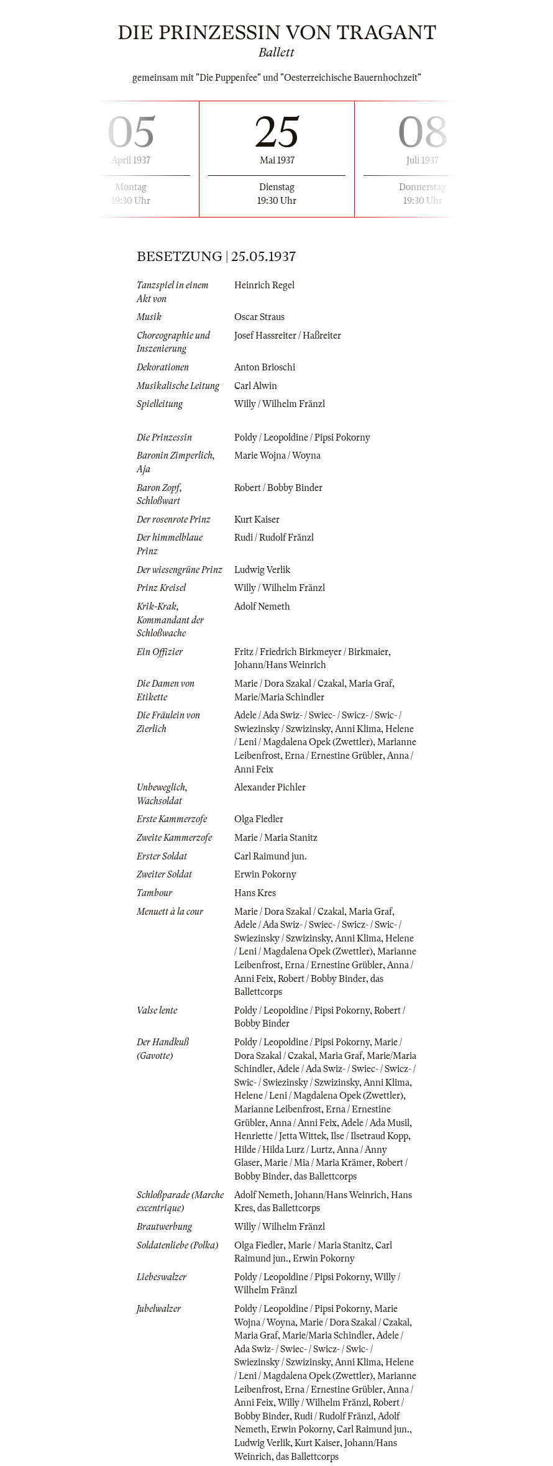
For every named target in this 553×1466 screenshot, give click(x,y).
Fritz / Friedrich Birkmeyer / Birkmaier (311, 652)
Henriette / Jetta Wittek (280, 1136)
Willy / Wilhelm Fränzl (279, 404)
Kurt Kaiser (257, 520)
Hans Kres (255, 893)
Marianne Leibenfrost (277, 1109)
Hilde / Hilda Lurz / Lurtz (283, 1150)
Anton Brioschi (264, 367)
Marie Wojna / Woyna (277, 455)
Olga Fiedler (258, 819)
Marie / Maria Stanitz (276, 838)
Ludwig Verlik (262, 570)
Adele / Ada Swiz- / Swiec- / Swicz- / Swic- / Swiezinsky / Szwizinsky (318, 1349)
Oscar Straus (259, 317)
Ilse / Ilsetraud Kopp (369, 1136)
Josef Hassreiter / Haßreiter (287, 336)
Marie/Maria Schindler (279, 697)
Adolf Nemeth (262, 607)
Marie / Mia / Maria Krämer (318, 1163)
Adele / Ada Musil (375, 1123)
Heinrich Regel (264, 285)
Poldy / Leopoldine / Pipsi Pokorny (302, 437)
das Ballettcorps (325, 1176)
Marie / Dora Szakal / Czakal (289, 684)
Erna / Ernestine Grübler (334, 756)
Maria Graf (370, 684)
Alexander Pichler (270, 787)
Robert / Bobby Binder (278, 488)
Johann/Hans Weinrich (280, 665)
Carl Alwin (255, 386)
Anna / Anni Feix (303, 1123)
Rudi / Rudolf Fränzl (274, 538)
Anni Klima (358, 729)
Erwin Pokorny (265, 874)
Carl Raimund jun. (270, 856)
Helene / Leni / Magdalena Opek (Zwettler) (318, 1096)
